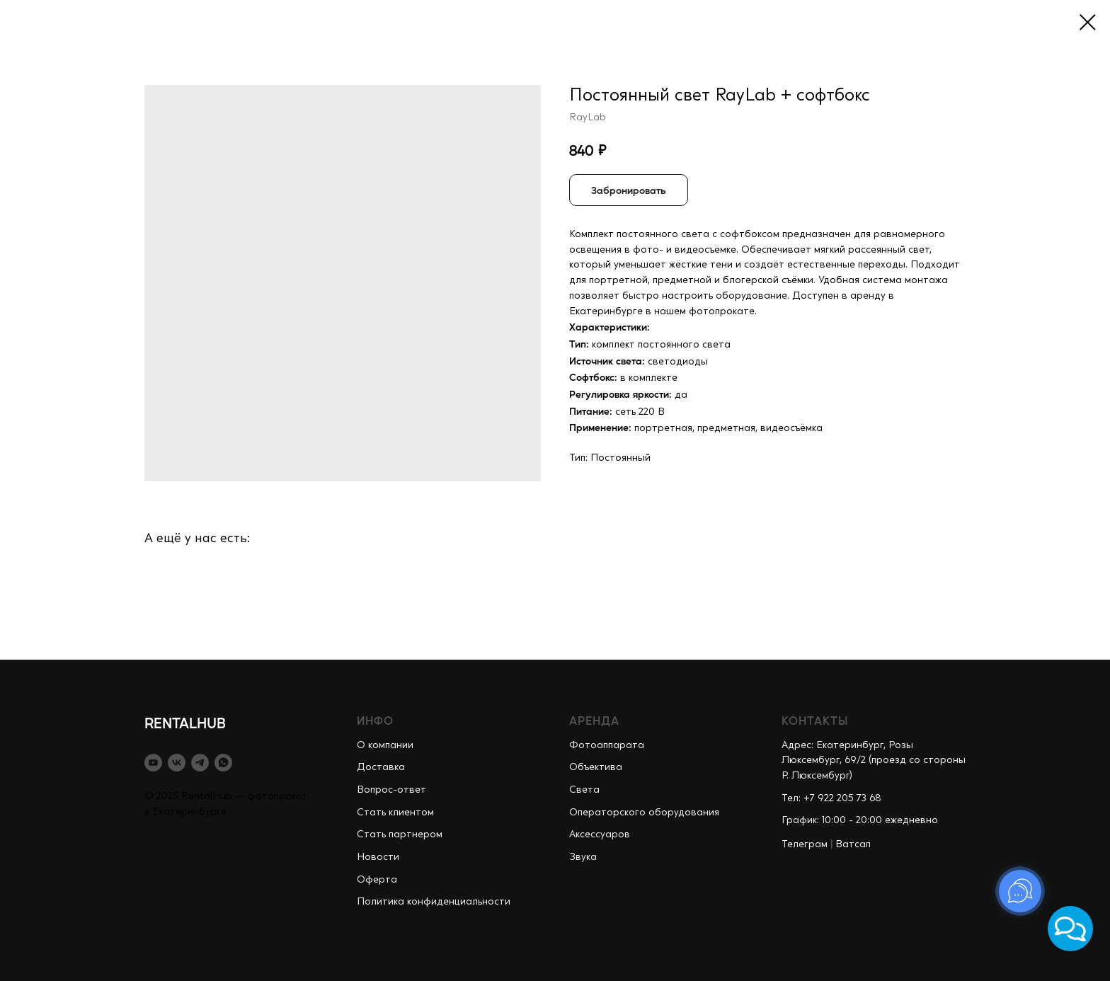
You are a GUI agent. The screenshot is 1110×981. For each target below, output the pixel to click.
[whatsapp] (223, 762)
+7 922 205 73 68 (842, 798)
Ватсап (853, 844)
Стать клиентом (395, 813)
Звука (583, 857)
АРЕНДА (594, 720)
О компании (385, 745)
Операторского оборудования (644, 813)
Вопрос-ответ (391, 790)
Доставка (381, 767)
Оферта (377, 880)
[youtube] (153, 762)
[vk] (176, 762)
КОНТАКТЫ (815, 720)
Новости (378, 857)
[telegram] (200, 762)
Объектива (595, 767)
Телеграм (805, 844)
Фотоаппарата (606, 745)
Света (584, 790)
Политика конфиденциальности (433, 902)
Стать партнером (399, 834)
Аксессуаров (599, 834)
